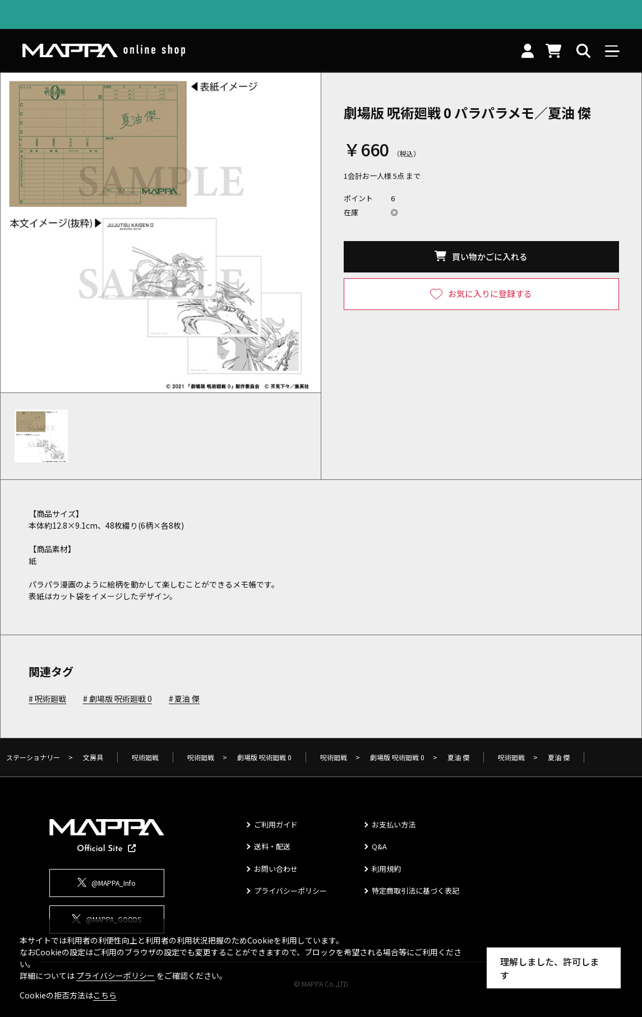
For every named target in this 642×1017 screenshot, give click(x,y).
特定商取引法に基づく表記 (415, 890)
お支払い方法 (393, 824)
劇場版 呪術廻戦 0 (120, 699)
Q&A (379, 846)
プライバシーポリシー (290, 890)
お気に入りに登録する (490, 293)
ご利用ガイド (276, 824)
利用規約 (386, 868)
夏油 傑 (187, 699)
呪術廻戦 (50, 699)
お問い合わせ (276, 868)
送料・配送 (272, 846)
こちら (105, 995)
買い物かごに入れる (490, 256)
